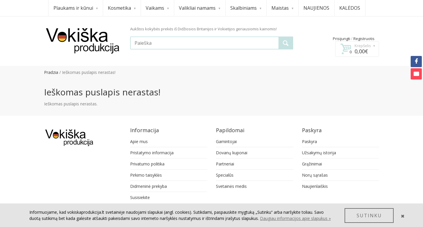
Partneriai (225, 164)
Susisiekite (140, 197)
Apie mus (139, 141)
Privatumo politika (147, 164)
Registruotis (364, 38)
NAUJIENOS (316, 8)
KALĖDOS (349, 8)
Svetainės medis (231, 186)
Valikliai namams (199, 8)
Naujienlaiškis (315, 186)
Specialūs (225, 175)
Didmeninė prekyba (148, 186)
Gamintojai (226, 141)
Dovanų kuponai (231, 152)
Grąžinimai (312, 164)
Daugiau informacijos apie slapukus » (295, 218)
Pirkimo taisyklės (146, 175)
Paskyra (309, 141)
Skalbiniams (245, 8)
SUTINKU (369, 215)
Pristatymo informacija (152, 152)
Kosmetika (122, 8)
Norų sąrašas (315, 175)
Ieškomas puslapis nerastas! (88, 72)
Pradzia (51, 72)
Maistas (282, 8)
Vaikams (157, 8)
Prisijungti (341, 38)
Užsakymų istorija (319, 152)
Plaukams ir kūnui (75, 8)
